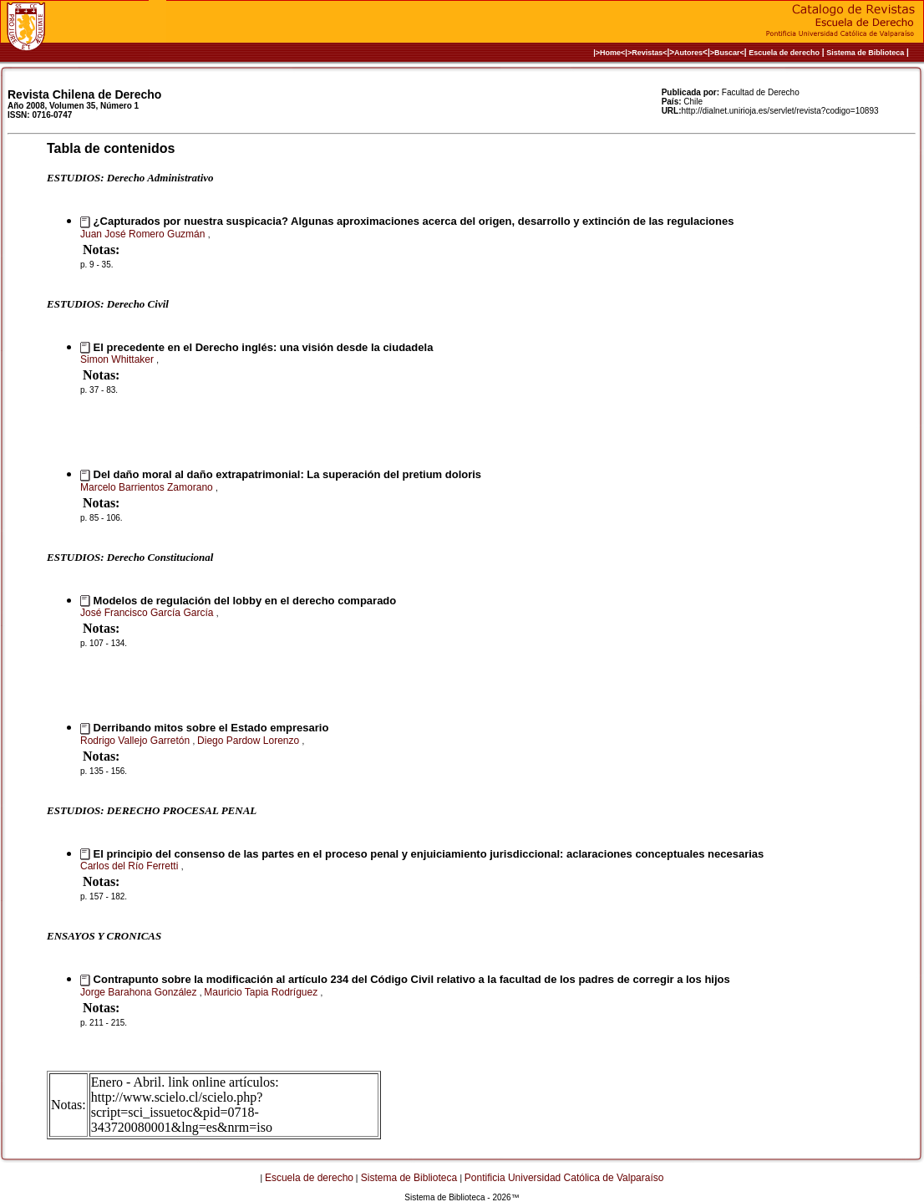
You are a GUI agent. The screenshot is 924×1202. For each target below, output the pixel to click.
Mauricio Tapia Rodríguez (262, 992)
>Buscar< (727, 52)
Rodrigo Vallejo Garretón (136, 740)
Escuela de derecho (784, 52)
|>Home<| (610, 52)
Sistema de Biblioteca (865, 52)
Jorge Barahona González (140, 992)
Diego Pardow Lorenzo (249, 740)
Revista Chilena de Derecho (84, 94)
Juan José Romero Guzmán (144, 234)
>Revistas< (647, 52)
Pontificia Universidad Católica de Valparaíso (564, 1178)
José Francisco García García (148, 613)
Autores (688, 52)
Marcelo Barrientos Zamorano (148, 487)
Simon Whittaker (118, 359)
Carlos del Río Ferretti (130, 866)
